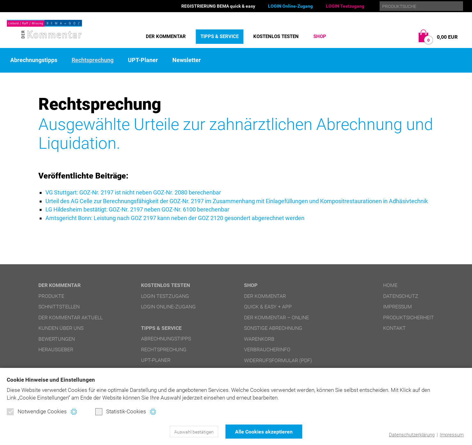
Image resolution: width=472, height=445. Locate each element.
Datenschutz (400, 295)
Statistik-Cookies (120, 411)
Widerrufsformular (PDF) (278, 359)
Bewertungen (56, 338)
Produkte (51, 295)
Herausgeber (55, 349)
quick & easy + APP (268, 306)
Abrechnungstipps (33, 60)
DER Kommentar (166, 36)
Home (390, 285)
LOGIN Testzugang (345, 6)
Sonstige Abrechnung (273, 327)
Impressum (452, 435)
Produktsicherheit (408, 317)
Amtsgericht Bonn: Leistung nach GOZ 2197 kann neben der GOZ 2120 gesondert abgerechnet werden (174, 217)
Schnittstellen (59, 306)
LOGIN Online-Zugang (290, 6)
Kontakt (394, 327)
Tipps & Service (220, 36)
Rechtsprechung (93, 60)
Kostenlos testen (276, 36)
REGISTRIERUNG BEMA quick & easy (218, 6)
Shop (319, 36)
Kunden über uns (60, 327)
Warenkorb (259, 338)
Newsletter (186, 60)
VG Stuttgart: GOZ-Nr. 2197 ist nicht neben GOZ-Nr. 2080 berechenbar (133, 192)
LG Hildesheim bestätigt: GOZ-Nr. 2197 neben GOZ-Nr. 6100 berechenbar (137, 209)
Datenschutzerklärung (412, 435)
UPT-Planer (143, 60)
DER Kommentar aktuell (70, 317)
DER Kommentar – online (276, 317)
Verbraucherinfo (267, 349)
